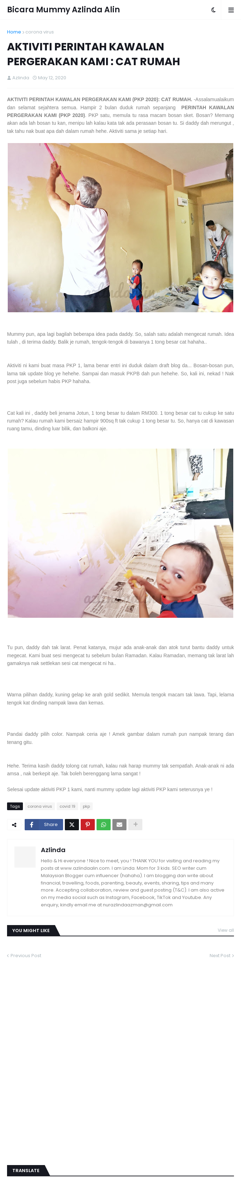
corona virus (39, 32)
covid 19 (67, 806)
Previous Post (26, 955)
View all (226, 930)
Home (14, 32)
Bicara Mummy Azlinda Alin (63, 9)
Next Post (220, 955)
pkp (86, 806)
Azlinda (53, 849)
